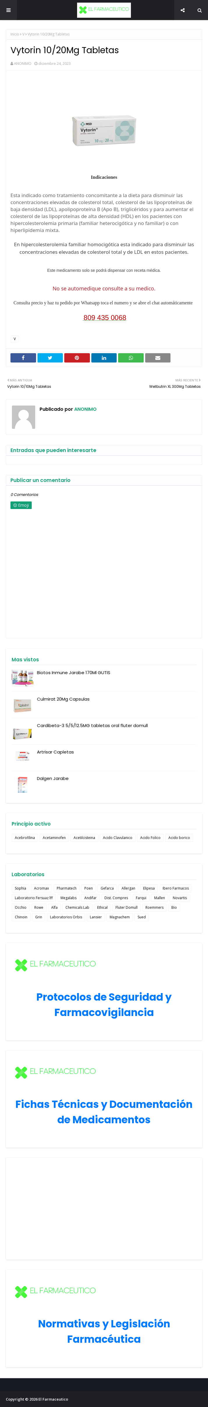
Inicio (14, 34)
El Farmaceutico (53, 1399)
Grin (38, 917)
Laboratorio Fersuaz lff (34, 897)
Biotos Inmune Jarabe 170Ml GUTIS (73, 672)
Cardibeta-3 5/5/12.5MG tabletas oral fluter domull (92, 725)
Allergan (128, 888)
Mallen (159, 897)
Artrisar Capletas (55, 752)
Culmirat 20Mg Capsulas (63, 699)
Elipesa (149, 888)
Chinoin (21, 917)
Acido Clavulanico (117, 837)
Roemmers (154, 907)
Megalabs (69, 897)
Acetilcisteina (84, 837)
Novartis (180, 897)
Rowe (38, 907)
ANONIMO (22, 63)
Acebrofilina (25, 837)
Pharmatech (67, 888)
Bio (174, 907)
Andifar (90, 897)
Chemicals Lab (77, 907)
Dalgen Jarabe (53, 778)
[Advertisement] (104, 1208)
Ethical (102, 907)
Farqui (141, 897)
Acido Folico (150, 837)
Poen (88, 888)
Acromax (41, 888)
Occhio (20, 907)
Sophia (20, 888)
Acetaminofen (54, 837)
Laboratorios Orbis (66, 917)
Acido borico (179, 837)
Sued (142, 917)
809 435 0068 (104, 318)
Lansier (96, 917)
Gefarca (107, 888)
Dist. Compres (116, 897)
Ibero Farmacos (176, 888)
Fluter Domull (126, 907)
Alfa (54, 907)
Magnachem (120, 917)
